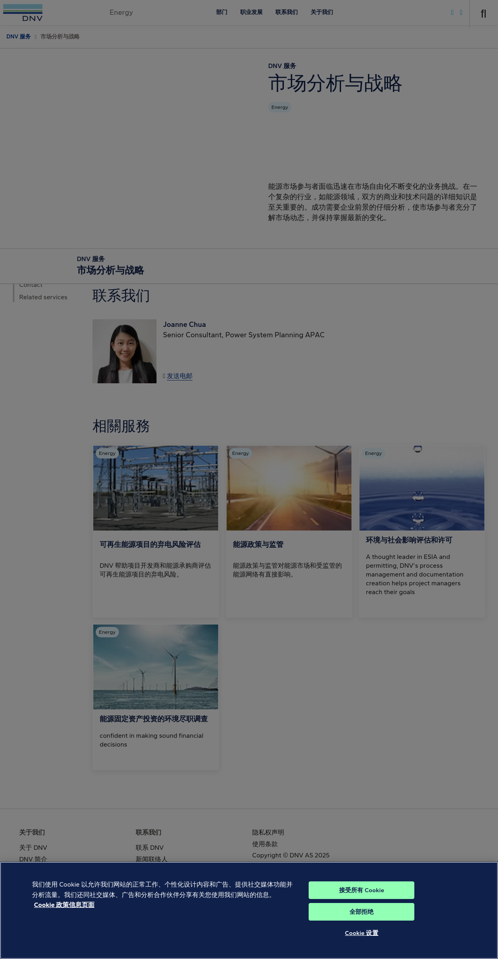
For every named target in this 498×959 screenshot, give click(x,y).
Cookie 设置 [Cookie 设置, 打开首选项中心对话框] (361, 940)
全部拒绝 (361, 919)
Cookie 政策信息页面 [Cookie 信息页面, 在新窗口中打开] (64, 912)
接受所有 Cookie (361, 897)
